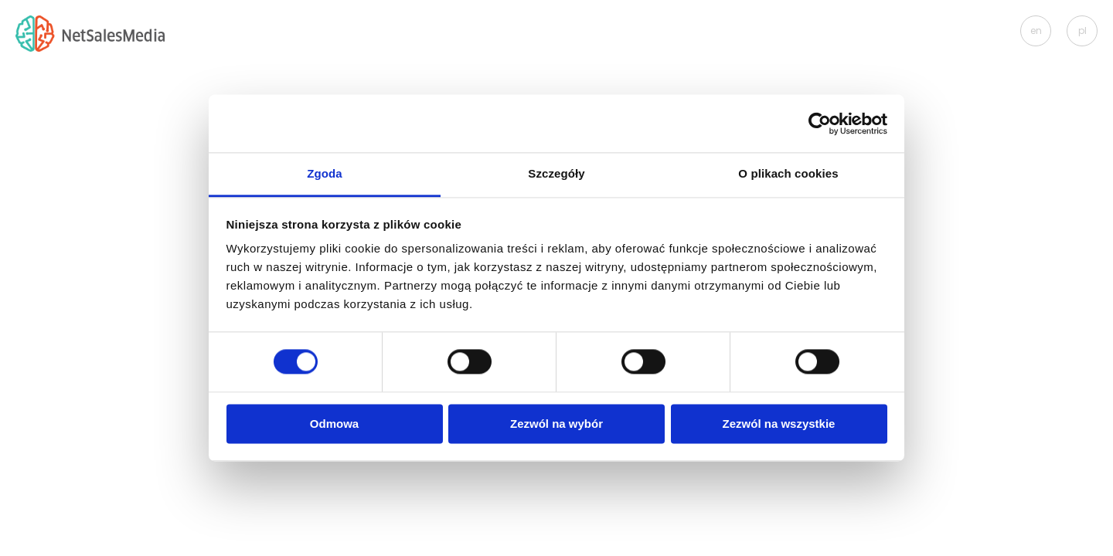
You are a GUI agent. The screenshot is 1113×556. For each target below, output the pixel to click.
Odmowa (334, 423)
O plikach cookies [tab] (788, 173)
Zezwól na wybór (556, 423)
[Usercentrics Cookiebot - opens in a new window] (819, 123)
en (1036, 30)
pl (1082, 30)
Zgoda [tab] (324, 173)
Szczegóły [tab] (556, 173)
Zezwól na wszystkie (779, 423)
